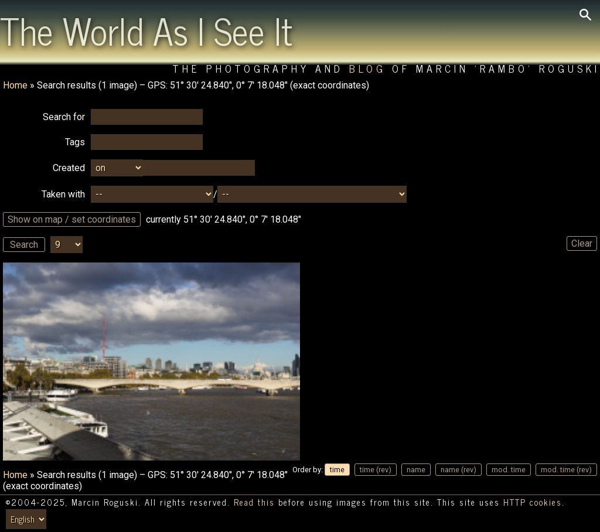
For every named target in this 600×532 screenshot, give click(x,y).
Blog (367, 68)
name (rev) (458, 469)
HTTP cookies (532, 502)
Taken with (63, 194)
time (337, 469)
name (416, 469)
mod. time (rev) (566, 469)
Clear (581, 243)
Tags (75, 142)
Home (15, 85)
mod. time (508, 469)
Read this (254, 502)
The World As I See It (146, 30)
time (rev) (375, 469)
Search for (64, 116)
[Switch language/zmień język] (26, 519)
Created (69, 167)
